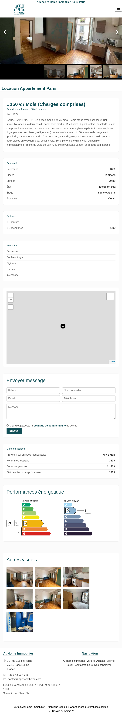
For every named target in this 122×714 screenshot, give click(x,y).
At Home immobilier (19, 9)
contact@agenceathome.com (24, 679)
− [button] (11, 300)
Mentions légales (57, 707)
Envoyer (14, 430)
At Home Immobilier (18, 653)
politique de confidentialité (50, 425)
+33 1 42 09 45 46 (18, 674)
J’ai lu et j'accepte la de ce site (43, 425)
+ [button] (11, 295)
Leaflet (112, 362)
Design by (62, 711)
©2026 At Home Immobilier (29, 707)
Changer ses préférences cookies (89, 707)
